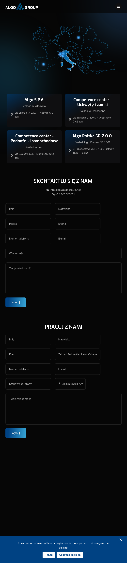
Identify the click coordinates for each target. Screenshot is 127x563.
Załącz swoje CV (70, 384)
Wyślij (16, 302)
